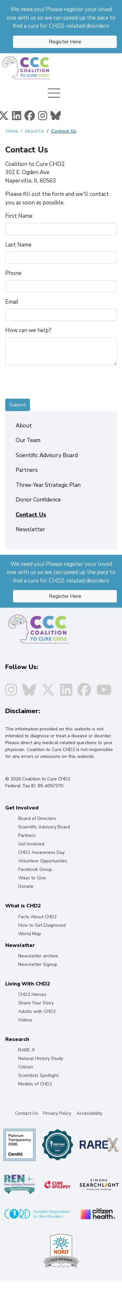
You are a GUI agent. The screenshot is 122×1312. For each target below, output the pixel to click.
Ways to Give (32, 878)
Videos (25, 1020)
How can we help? (28, 330)
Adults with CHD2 (37, 1011)
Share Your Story (36, 1003)
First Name (19, 216)
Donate (26, 886)
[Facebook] (29, 117)
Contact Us (63, 131)
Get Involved (31, 844)
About (24, 425)
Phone (13, 273)
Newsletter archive (38, 956)
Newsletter (30, 529)
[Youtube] (104, 693)
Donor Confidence (38, 500)
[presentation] (54, 383)
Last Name (18, 244)
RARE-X (26, 1050)
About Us (34, 131)
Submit (17, 404)
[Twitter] (48, 693)
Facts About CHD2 (37, 917)
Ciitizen (25, 1067)
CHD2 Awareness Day (41, 852)
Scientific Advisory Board (47, 455)
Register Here (65, 41)
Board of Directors (37, 818)
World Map (29, 934)
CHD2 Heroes (32, 994)
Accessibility (89, 1113)
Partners (27, 470)
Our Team (28, 440)
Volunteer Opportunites (42, 861)
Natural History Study (40, 1058)
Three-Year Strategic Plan (48, 485)
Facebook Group (35, 869)
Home (12, 131)
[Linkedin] (16, 117)
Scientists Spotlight (38, 1075)
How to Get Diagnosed (42, 925)
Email (12, 302)
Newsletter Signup (37, 964)
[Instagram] (42, 117)
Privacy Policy (57, 1113)
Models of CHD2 (35, 1084)
